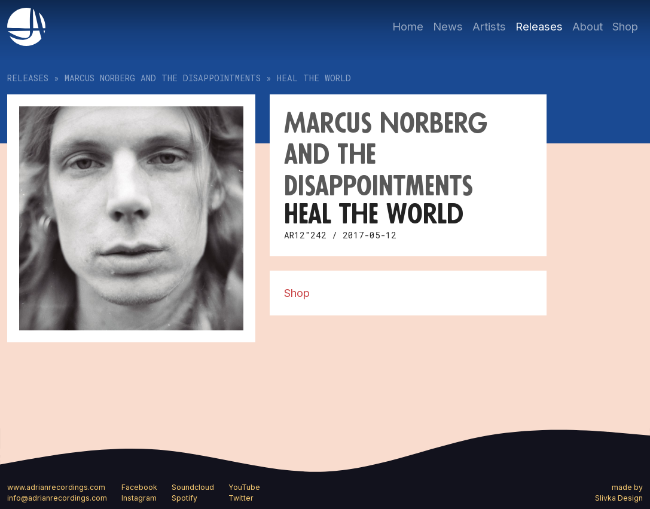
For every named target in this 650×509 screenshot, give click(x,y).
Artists (489, 26)
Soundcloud (193, 487)
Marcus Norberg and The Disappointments (163, 78)
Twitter (241, 497)
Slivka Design (619, 497)
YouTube (244, 487)
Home (407, 26)
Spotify (184, 497)
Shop (625, 26)
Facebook (139, 487)
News (448, 26)
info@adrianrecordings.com (57, 497)
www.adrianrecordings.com (56, 487)
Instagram (139, 497)
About (587, 26)
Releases (539, 26)
